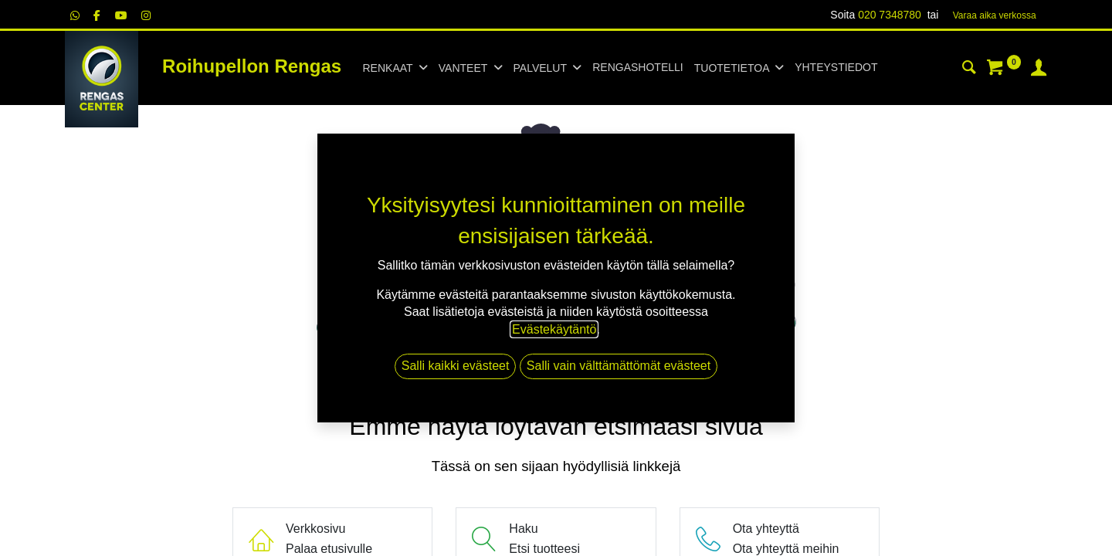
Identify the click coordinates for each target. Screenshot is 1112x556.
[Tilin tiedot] (1038, 69)
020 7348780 (889, 14)
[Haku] (969, 69)
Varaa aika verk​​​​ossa (994, 15)
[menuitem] (637, 68)
